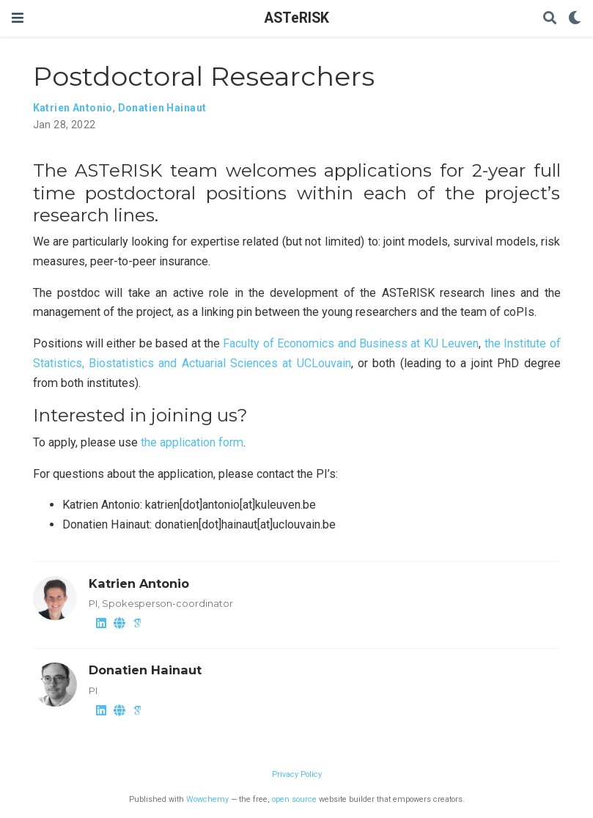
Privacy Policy (297, 774)
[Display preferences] (574, 18)
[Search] (549, 18)
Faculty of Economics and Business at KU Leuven (351, 343)
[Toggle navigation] (17, 18)
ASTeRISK (297, 18)
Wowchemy (207, 799)
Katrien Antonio (73, 108)
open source (294, 799)
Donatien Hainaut (162, 108)
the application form (192, 442)
